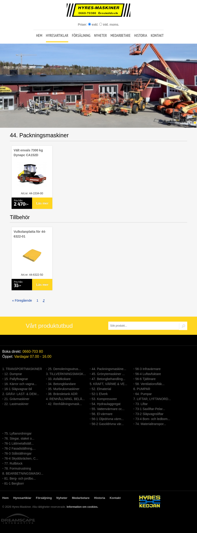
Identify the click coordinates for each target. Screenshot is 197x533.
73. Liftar (141, 404)
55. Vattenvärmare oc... (108, 409)
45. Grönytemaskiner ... (108, 374)
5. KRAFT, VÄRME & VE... (108, 384)
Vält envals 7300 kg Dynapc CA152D (28, 152)
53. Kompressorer (104, 399)
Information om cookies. (82, 506)
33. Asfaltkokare (59, 379)
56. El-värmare (102, 414)
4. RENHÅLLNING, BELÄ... (65, 399)
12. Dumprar (13, 374)
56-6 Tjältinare (145, 379)
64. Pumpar (143, 394)
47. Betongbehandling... (108, 379)
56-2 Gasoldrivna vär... (108, 424)
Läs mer (42, 203)
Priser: (83, 24)
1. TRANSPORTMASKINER (22, 369)
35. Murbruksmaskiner (64, 389)
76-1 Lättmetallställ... (19, 443)
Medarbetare (121, 35)
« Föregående (22, 300)
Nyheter (100, 35)
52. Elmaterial (101, 389)
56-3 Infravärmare (148, 369)
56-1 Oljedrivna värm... (108, 419)
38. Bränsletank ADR (63, 394)
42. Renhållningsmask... (65, 404)
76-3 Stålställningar (18, 453)
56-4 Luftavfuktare (148, 374)
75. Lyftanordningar (18, 433)
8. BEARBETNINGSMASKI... (22, 473)
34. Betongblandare (62, 384)
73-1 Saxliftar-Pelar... (150, 409)
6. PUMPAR (141, 389)
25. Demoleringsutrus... (64, 369)
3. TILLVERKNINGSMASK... (66, 374)
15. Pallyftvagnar (16, 379)
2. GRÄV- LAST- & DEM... (20, 394)
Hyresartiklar (57, 35)
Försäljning (81, 35)
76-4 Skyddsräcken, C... (21, 458)
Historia (140, 35)
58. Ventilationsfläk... (149, 384)
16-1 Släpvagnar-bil (18, 389)
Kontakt (157, 35)
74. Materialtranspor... (150, 424)
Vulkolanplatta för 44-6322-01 (30, 234)
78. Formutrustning (17, 468)
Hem (39, 35)
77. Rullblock (13, 463)
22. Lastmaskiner (16, 404)
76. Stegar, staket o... (19, 438)
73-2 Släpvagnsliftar (149, 414)
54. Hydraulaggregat (106, 404)
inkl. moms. (109, 24)
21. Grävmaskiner (16, 399)
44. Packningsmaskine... (109, 369)
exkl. (93, 24)
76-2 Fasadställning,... (20, 448)
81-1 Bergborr (14, 483)
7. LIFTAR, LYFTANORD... (152, 399)
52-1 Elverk (100, 394)
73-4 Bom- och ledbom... (152, 419)
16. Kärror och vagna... (20, 384)
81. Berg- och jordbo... (20, 478)
